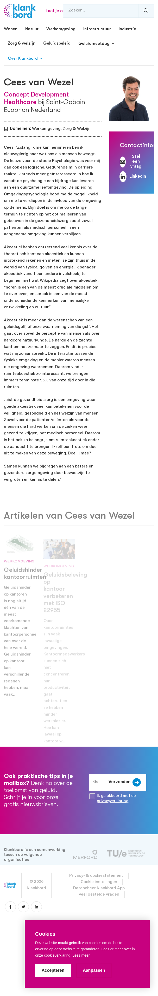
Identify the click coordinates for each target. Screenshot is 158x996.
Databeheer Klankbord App (99, 888)
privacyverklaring (112, 801)
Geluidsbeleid (57, 43)
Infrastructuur (97, 29)
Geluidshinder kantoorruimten (25, 580)
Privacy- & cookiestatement (96, 876)
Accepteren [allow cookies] (53, 970)
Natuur (32, 29)
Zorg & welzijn (21, 43)
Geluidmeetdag (94, 43)
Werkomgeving (60, 29)
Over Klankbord (23, 58)
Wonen (10, 29)
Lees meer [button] (81, 955)
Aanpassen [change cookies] (94, 970)
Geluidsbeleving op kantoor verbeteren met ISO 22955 (65, 599)
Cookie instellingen (99, 882)
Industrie (127, 29)
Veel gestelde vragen (99, 894)
